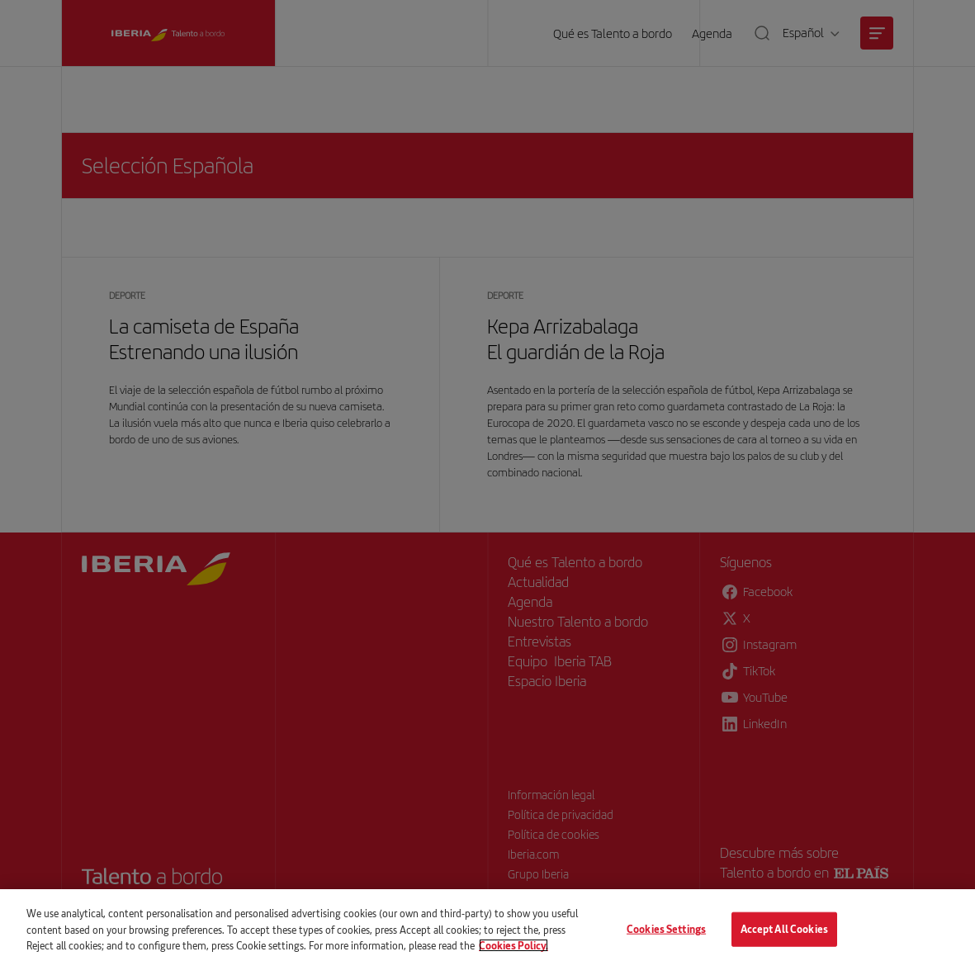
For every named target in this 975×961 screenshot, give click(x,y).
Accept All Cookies (784, 936)
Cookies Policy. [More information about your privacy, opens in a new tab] (513, 952)
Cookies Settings (666, 936)
